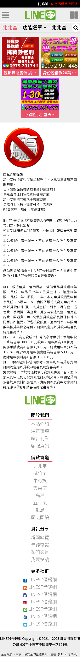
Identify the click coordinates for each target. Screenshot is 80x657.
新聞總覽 (40, 537)
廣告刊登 (40, 438)
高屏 (40, 495)
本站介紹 (40, 423)
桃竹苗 (40, 473)
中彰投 (40, 480)
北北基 (9, 27)
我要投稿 (40, 559)
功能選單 (34, 27)
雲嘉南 (40, 487)
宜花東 (40, 502)
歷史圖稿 (40, 517)
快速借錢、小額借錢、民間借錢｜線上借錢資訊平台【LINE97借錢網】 (40, 15)
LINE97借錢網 (40, 579)
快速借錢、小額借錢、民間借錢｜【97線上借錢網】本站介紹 (40, 400)
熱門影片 (40, 551)
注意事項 (40, 430)
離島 (40, 509)
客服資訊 (40, 445)
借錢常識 (40, 544)
